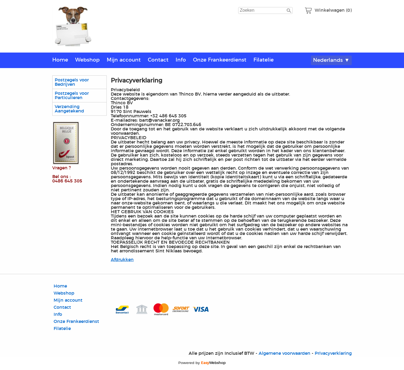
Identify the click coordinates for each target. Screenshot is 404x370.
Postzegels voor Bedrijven (72, 82)
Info (181, 60)
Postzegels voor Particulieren (72, 95)
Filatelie (263, 60)
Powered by (202, 363)
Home (60, 60)
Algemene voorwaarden (284, 353)
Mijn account (124, 60)
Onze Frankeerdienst (219, 60)
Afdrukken (122, 260)
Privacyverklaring (333, 353)
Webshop (87, 60)
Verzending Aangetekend (69, 109)
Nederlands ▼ (331, 60)
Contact (158, 60)
